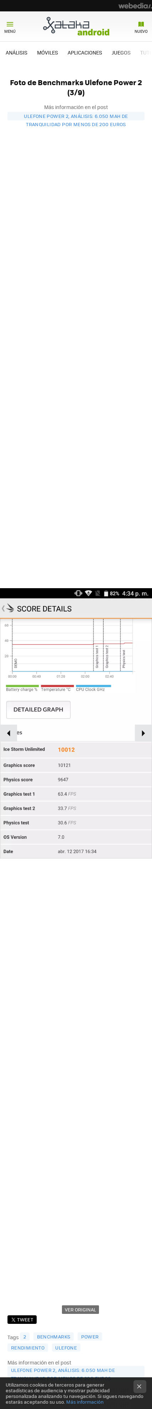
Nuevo (141, 31)
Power (90, 1336)
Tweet (25, 1319)
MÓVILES (47, 52)
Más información (85, 1401)
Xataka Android (76, 26)
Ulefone (66, 1347)
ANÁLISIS (16, 52)
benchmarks (53, 1336)
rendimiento (27, 1347)
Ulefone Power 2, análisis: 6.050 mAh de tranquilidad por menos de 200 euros (76, 116)
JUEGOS (121, 52)
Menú (10, 31)
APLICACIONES (85, 52)
